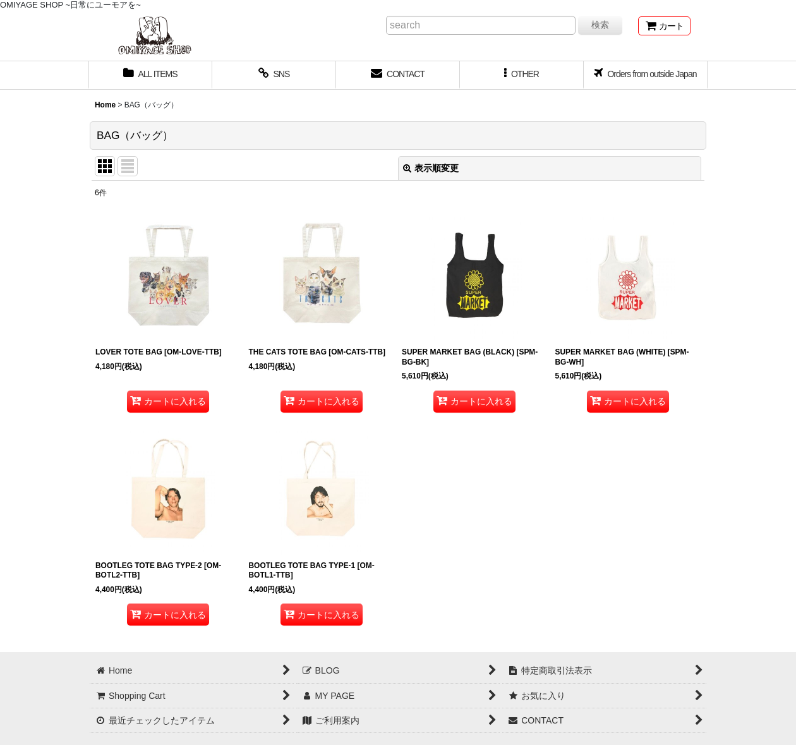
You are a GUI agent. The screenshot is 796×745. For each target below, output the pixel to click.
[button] (522, 75)
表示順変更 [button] (431, 168)
